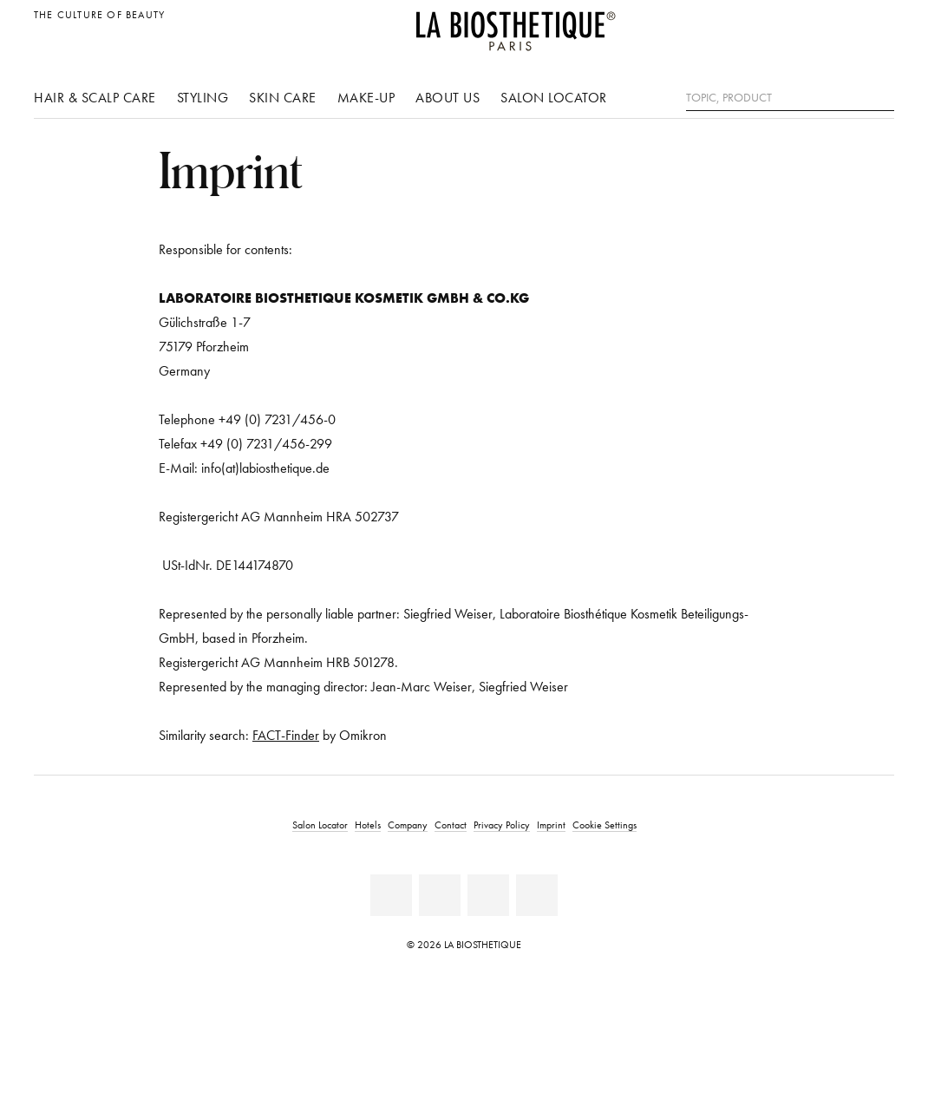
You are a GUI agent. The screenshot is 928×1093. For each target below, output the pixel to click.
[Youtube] (440, 895)
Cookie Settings (604, 824)
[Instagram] (488, 895)
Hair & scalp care (95, 97)
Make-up (366, 97)
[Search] (881, 96)
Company (408, 824)
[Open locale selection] (876, 24)
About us (447, 97)
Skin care (283, 97)
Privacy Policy (502, 824)
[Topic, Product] (790, 98)
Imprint (551, 824)
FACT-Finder (285, 734)
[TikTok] (537, 895)
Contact (451, 824)
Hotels (368, 824)
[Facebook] (391, 895)
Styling (203, 97)
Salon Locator (553, 97)
